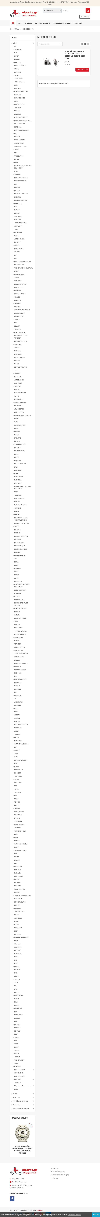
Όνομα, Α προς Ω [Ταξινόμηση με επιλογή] (44, 44)
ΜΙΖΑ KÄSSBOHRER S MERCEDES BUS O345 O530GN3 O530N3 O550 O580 (75, 54)
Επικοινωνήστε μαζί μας (61, 1175)
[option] (22, 1139)
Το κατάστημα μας (59, 1171)
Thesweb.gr (39, 1210)
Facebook (12, 1198)
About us (55, 1168)
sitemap (55, 1178)
